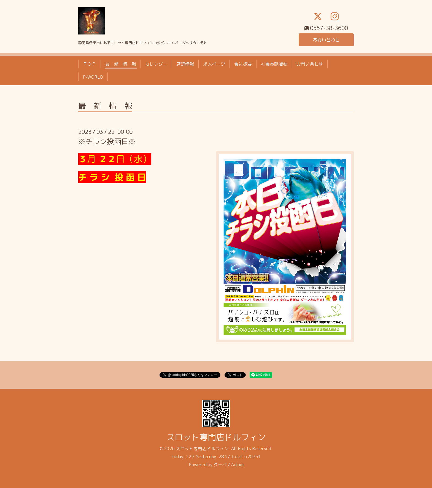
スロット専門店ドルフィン (216, 437)
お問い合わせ (326, 40)
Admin (237, 465)
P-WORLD (93, 77)
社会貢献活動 (274, 64)
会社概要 (243, 64)
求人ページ (214, 64)
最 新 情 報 (120, 64)
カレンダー (156, 64)
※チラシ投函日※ (107, 141)
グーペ (220, 465)
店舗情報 (185, 64)
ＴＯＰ (89, 64)
